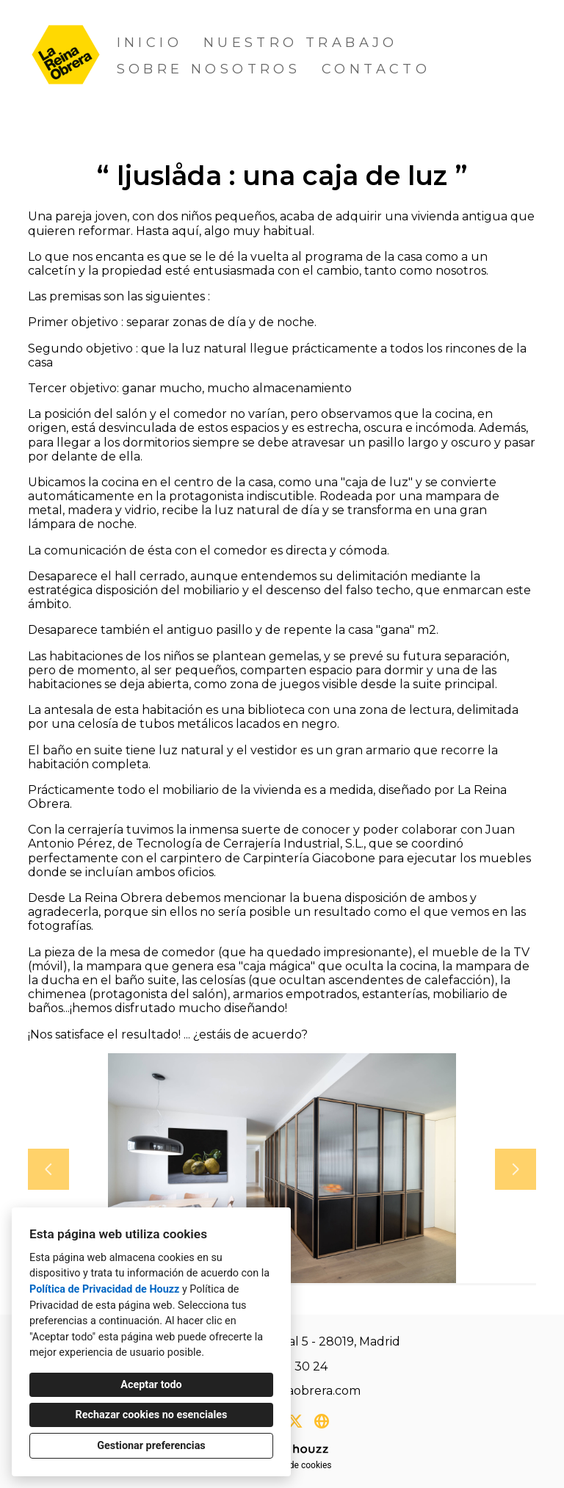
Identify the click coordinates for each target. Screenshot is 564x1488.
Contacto (376, 69)
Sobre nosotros (209, 69)
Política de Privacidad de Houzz (104, 1289)
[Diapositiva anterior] (48, 1169)
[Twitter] (295, 1421)
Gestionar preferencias (151, 1446)
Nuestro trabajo (300, 43)
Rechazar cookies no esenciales (152, 1415)
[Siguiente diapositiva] (515, 1169)
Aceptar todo (150, 1385)
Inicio (149, 43)
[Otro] (322, 1421)
